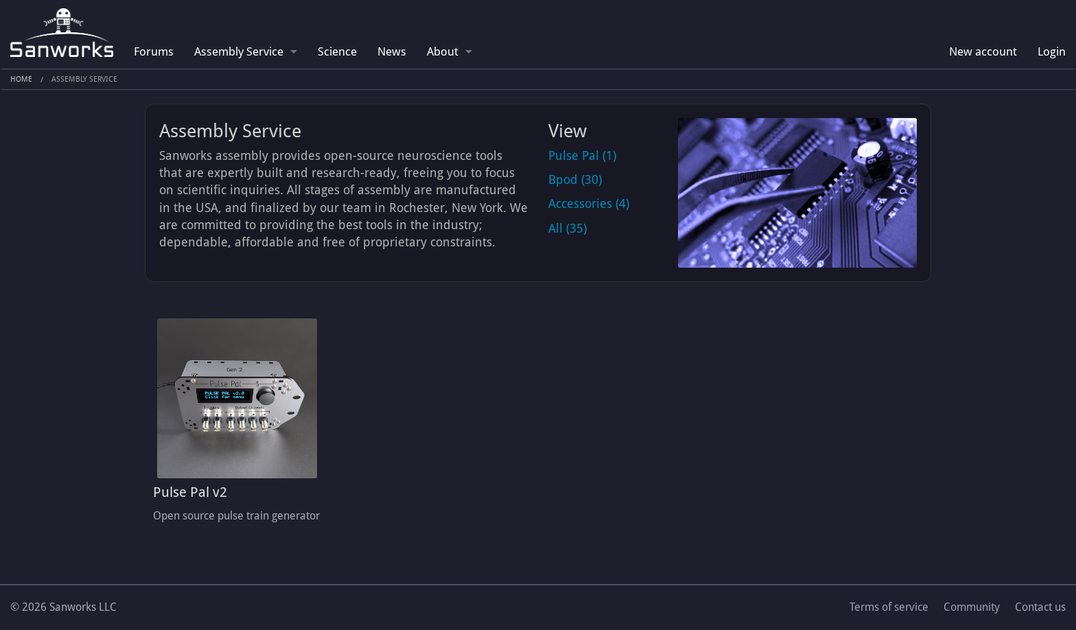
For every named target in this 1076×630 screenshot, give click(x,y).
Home (21, 79)
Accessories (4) (588, 203)
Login (1052, 51)
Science (337, 51)
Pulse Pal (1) (582, 155)
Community (972, 607)
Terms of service (889, 607)
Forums (154, 51)
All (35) (567, 228)
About (442, 51)
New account (983, 51)
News (391, 51)
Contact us (1040, 607)
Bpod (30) (575, 179)
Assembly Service (238, 51)
